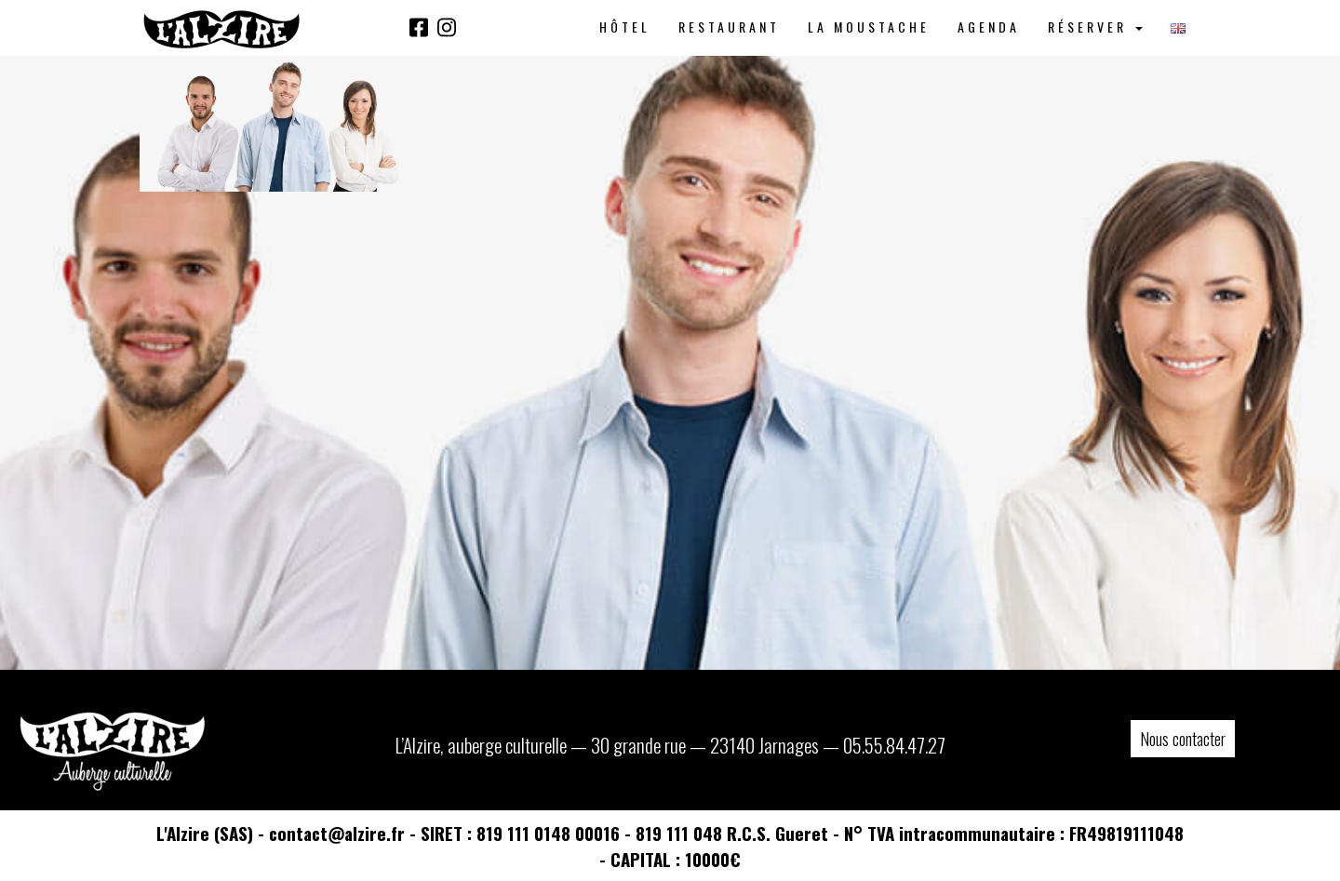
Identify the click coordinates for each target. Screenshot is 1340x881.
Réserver (1095, 26)
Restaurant (729, 26)
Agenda (989, 26)
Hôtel (624, 26)
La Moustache (869, 26)
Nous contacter (1183, 739)
